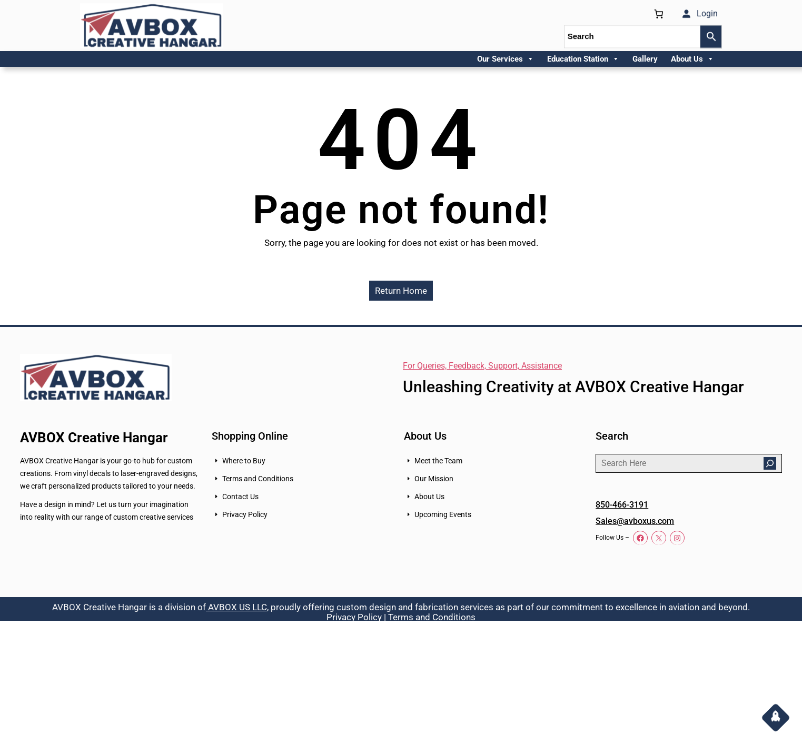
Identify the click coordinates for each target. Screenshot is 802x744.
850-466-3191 (622, 505)
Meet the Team (438, 461)
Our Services (505, 59)
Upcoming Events (442, 514)
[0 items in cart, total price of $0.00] (658, 12)
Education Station (583, 59)
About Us (692, 59)
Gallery (645, 59)
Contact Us (240, 496)
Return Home (401, 290)
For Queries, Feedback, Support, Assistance (482, 366)
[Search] (770, 463)
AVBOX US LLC (236, 607)
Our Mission (433, 478)
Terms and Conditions (257, 478)
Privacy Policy (245, 514)
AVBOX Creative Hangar (94, 437)
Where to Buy (243, 461)
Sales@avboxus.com (635, 521)
